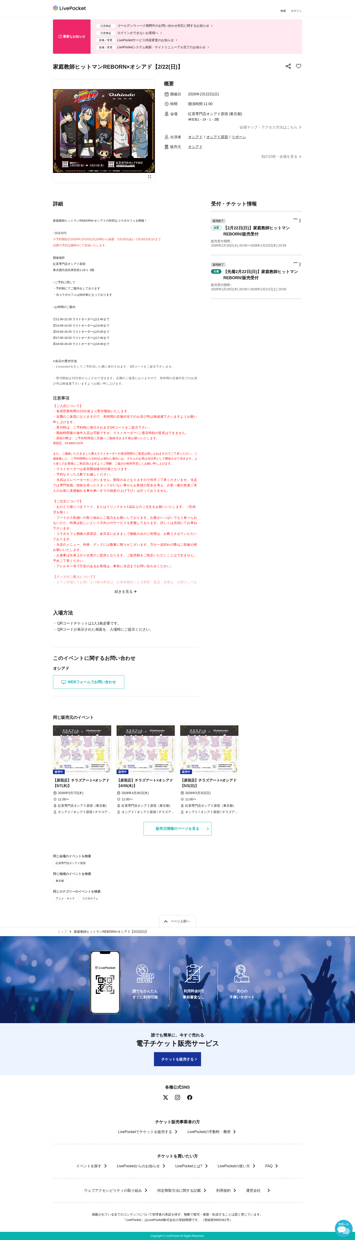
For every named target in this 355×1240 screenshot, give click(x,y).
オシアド (195, 137)
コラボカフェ (90, 898)
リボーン (239, 137)
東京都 (60, 880)
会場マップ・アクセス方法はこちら (268, 127)
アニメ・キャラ (65, 898)
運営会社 (255, 1190)
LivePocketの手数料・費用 (208, 1132)
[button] (256, 233)
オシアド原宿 (217, 137)
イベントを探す (88, 1166)
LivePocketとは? (188, 1166)
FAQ (269, 1166)
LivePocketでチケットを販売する (145, 1132)
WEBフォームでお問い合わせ (88, 682)
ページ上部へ (180, 921)
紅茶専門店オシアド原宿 (71, 863)
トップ (62, 931)
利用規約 (223, 1190)
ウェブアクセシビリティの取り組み (113, 1190)
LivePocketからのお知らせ (138, 1166)
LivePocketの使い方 (234, 1166)
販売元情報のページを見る (177, 829)
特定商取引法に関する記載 (179, 1190)
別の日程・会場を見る (279, 156)
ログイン (296, 10)
